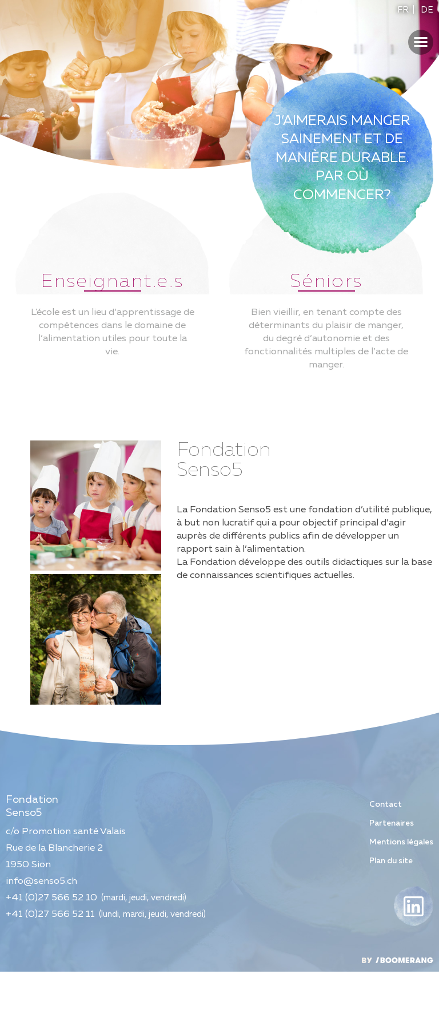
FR (403, 10)
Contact (385, 856)
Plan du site (391, 912)
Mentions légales (401, 893)
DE (427, 10)
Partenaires (391, 875)
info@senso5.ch (41, 932)
